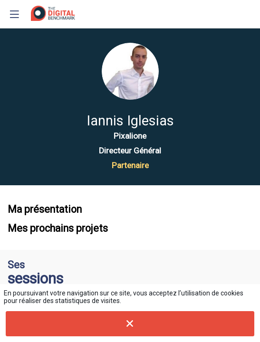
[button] (14, 14)
